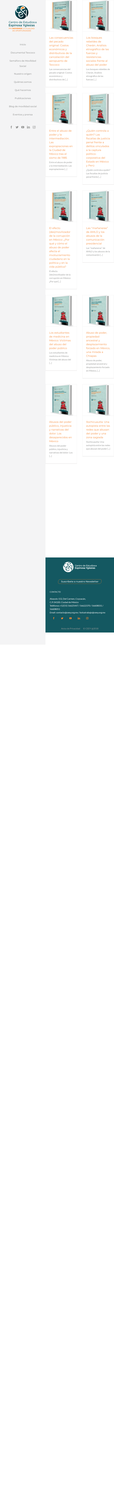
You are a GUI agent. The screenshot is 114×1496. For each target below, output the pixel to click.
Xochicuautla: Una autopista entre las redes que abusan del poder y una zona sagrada (87, 684)
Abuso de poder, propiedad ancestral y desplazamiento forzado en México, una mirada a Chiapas (87, 543)
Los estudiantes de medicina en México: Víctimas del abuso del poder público (60, 499)
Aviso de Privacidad (71, 1169)
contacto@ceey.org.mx (67, 1153)
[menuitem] (22, 45)
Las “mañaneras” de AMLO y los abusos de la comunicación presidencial (86, 385)
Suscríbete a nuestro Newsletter (80, 1122)
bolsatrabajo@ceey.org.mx (92, 1153)
